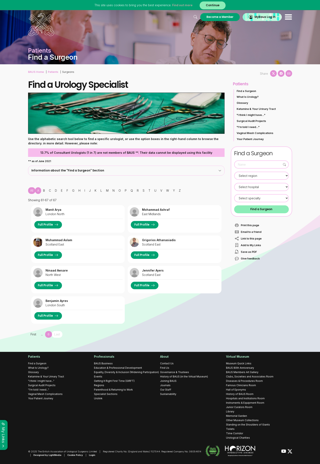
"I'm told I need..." (248, 127)
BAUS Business (103, 363)
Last (57, 334)
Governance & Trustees (174, 372)
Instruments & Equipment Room (245, 402)
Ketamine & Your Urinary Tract (256, 108)
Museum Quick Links (238, 363)
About (164, 356)
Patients (53, 71)
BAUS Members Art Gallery (242, 372)
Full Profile (45, 225)
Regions (99, 385)
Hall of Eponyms (236, 389)
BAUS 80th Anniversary (240, 367)
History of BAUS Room (239, 394)
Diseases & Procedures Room (244, 380)
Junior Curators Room (239, 407)
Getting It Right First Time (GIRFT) (114, 380)
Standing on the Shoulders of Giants (248, 424)
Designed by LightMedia (47, 455)
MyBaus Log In (265, 17)
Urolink (98, 398)
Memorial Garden (236, 415)
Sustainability (168, 394)
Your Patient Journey (250, 139)
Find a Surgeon (246, 91)
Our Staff (165, 389)
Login (92, 455)
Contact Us (167, 363)
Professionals (104, 356)
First (33, 334)
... (42, 334)
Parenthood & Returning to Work (113, 389)
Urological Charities (238, 437)
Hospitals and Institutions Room (245, 398)
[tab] (126, 170)
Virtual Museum (237, 356)
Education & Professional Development (118, 367)
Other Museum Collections (242, 420)
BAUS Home (36, 71)
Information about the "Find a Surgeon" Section (126, 170)
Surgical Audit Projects (251, 121)
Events (98, 376)
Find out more (182, 5)
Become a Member (220, 17)
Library (230, 411)
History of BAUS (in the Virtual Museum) (184, 376)
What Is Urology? (248, 96)
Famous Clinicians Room (241, 385)
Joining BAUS (168, 380)
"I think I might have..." (251, 115)
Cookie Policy (75, 455)
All (31, 190)
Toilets (230, 429)
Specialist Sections (105, 394)
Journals (165, 385)
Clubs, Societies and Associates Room (249, 376)
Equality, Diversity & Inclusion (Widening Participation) (126, 372)
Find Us (164, 367)
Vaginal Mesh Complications (255, 133)
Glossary (242, 102)
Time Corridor (234, 433)
